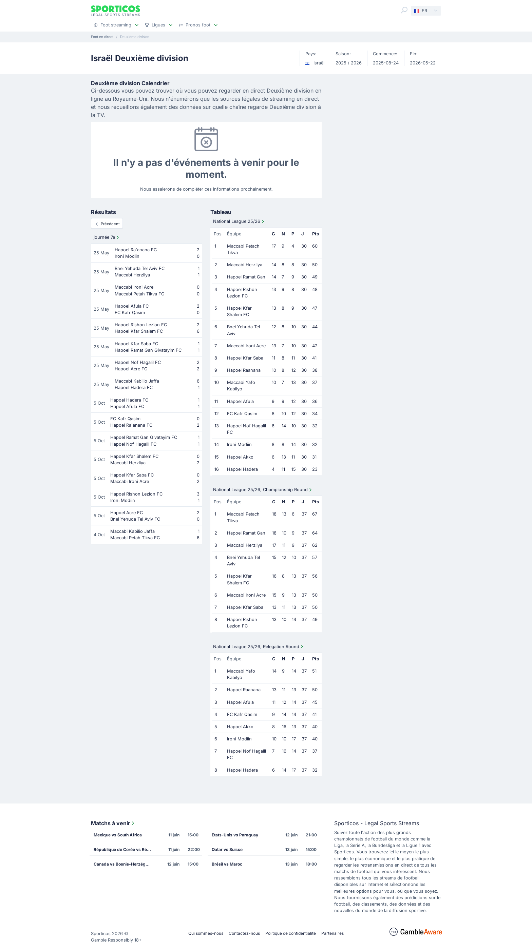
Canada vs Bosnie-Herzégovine (124, 864)
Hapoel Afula (240, 401)
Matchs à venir (113, 823)
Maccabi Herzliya (244, 264)
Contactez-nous (244, 933)
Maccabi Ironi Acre (246, 345)
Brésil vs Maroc (227, 864)
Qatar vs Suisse (227, 849)
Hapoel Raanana (244, 370)
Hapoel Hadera (242, 469)
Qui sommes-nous (205, 933)
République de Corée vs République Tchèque (124, 849)
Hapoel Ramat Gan (246, 276)
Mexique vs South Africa (118, 834)
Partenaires (332, 933)
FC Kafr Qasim (242, 413)
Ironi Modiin (239, 444)
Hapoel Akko (240, 457)
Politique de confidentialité (290, 933)
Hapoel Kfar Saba (245, 358)
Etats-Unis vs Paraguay (235, 834)
